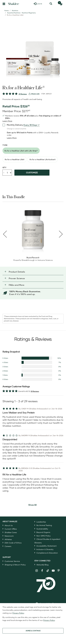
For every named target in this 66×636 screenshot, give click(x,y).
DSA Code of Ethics (13, 543)
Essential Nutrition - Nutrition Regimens (21, 13)
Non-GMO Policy (43, 536)
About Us (9, 525)
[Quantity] (7, 172)
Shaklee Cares (11, 532)
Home (6, 10)
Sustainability (42, 529)
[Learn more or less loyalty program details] (12, 138)
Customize (32, 172)
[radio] (21, 151)
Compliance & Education (47, 553)
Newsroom (9, 536)
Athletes (8, 539)
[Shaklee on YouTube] (53, 570)
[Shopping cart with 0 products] (60, 3)
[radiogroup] (33, 155)
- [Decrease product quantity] (4, 172)
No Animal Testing (44, 525)
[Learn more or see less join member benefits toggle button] (7, 121)
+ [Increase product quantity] (10, 172)
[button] (33, 272)
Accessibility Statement (46, 546)
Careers (8, 546)
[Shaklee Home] (13, 3)
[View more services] (34, 94)
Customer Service (12, 561)
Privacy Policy (18, 613)
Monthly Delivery (13, 124)
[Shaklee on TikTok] (47, 569)
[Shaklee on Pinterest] (58, 570)
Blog (42, 565)
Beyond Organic (43, 532)
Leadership (41, 522)
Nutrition (15, 10)
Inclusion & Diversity (44, 549)
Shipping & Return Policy (15, 565)
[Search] (51, 3)
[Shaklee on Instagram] (36, 570)
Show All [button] (32, 505)
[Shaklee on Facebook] (42, 570)
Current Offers (11, 529)
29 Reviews (23, 94)
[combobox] (32, 125)
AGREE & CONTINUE (33, 631)
